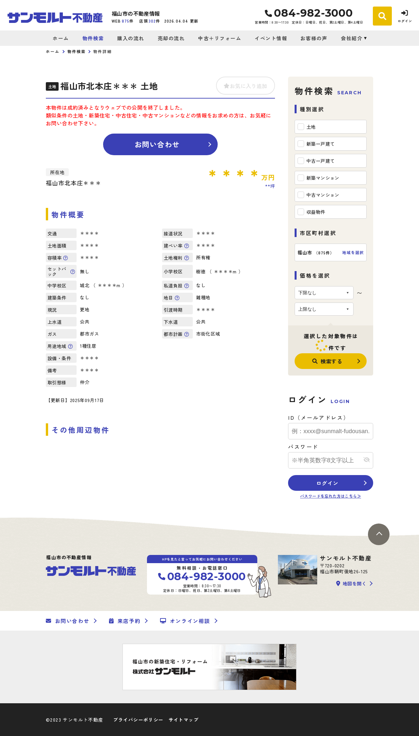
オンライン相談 (185, 620)
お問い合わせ (157, 144)
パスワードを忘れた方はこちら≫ (330, 496)
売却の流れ (171, 38)
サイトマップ (184, 719)
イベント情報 (271, 38)
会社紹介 (351, 38)
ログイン (327, 483)
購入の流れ (130, 38)
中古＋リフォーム (219, 38)
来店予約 (124, 620)
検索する (327, 361)
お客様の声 (314, 38)
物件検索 (93, 38)
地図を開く (351, 583)
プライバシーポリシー (138, 719)
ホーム (61, 38)
